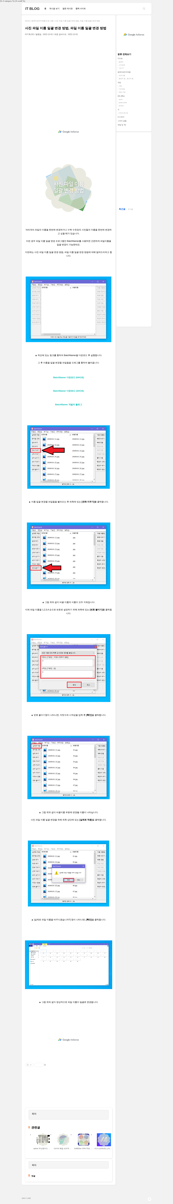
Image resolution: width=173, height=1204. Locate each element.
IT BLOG (32, 9)
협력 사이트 (81, 9)
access (121, 106)
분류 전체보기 (124, 54)
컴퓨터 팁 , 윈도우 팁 (126, 78)
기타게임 (122, 89)
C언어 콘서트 (123, 113)
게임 (119, 82)
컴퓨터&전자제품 (124, 72)
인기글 (130, 209)
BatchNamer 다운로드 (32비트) (68, 391)
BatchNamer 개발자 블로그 (68, 404)
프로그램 (122, 75)
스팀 (120, 86)
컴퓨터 (121, 62)
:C (118, 110)
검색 (144, 8)
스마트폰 (122, 65)
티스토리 (121, 117)
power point (123, 102)
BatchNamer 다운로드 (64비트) (68, 377)
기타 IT (121, 68)
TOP (149, 1199)
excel (120, 99)
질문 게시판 (67, 9)
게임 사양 (122, 92)
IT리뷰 (120, 58)
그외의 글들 (122, 121)
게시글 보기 (54, 9)
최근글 (122, 209)
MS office (121, 96)
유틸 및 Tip (122, 125)
